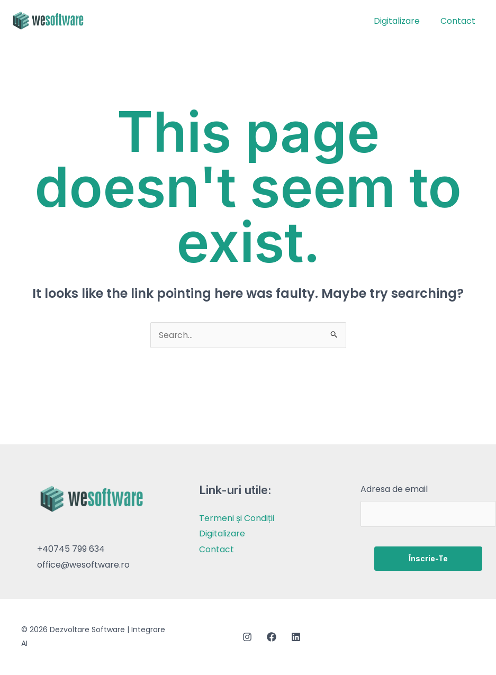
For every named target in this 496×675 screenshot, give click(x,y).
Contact (459, 21)
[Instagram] (247, 638)
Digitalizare (402, 21)
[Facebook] (271, 638)
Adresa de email (394, 490)
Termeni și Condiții (236, 519)
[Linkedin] (296, 638)
